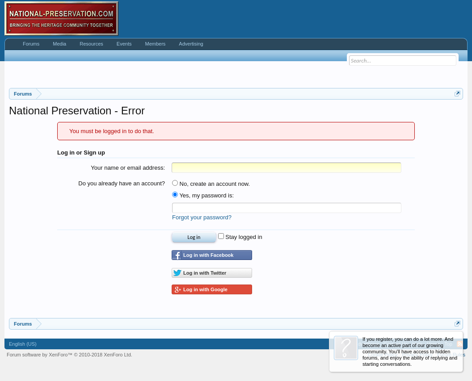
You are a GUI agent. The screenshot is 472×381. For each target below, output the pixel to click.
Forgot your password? (202, 217)
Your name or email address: (128, 167)
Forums (31, 43)
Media (59, 43)
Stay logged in (240, 237)
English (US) (23, 344)
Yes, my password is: (203, 195)
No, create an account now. (211, 183)
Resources (91, 43)
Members (155, 43)
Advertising (191, 43)
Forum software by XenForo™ (69, 354)
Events (124, 43)
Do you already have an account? (121, 183)
